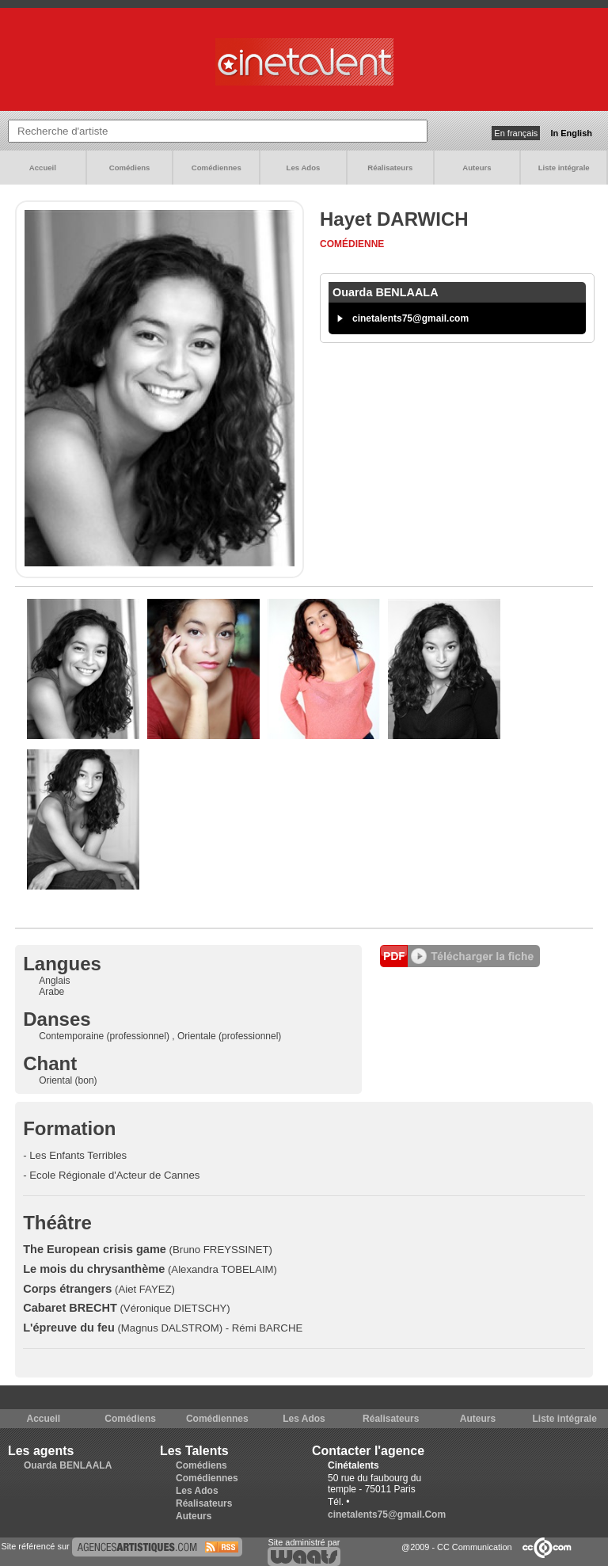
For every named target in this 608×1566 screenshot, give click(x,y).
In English (571, 133)
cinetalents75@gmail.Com (387, 1514)
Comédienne (352, 244)
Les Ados (304, 167)
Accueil (42, 167)
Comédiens (129, 167)
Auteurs (476, 167)
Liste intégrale (564, 167)
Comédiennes (216, 167)
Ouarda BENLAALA (68, 1465)
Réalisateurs (389, 167)
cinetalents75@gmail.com (410, 318)
